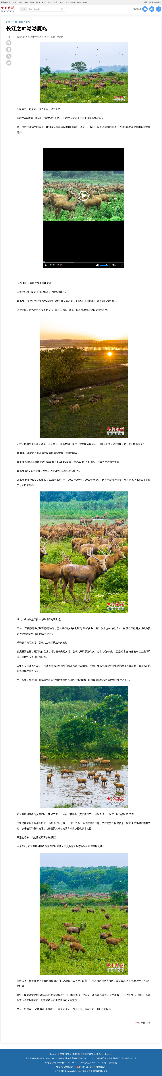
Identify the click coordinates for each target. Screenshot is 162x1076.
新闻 (14, 2)
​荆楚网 (60, 37)
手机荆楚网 (156, 2)
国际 (61, 2)
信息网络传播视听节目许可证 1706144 (61, 1063)
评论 (26, 2)
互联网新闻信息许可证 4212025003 (40, 1058)
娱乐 (67, 2)
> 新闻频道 (18, 22)
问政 (32, 2)
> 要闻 (27, 22)
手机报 (147, 2)
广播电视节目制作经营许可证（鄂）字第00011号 (115, 1058)
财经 (50, 2)
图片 (79, 2)
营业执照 (113, 1063)
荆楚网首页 (5, 2)
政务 (20, 2)
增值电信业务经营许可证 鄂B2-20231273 (75, 1058)
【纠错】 (137, 1023)
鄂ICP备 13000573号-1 (66, 1067)
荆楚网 (9, 22)
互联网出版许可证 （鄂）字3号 (93, 1063)
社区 (44, 2)
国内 (55, 2)
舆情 (38, 2)
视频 (73, 2)
